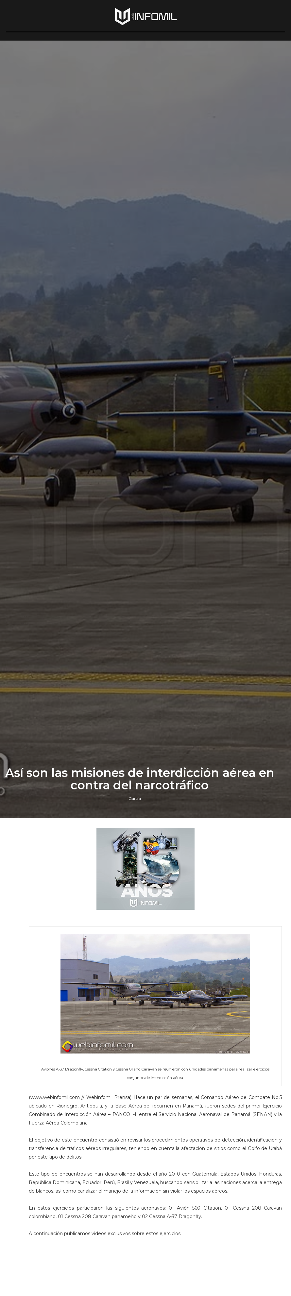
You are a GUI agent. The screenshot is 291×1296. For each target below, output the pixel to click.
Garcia (134, 798)
